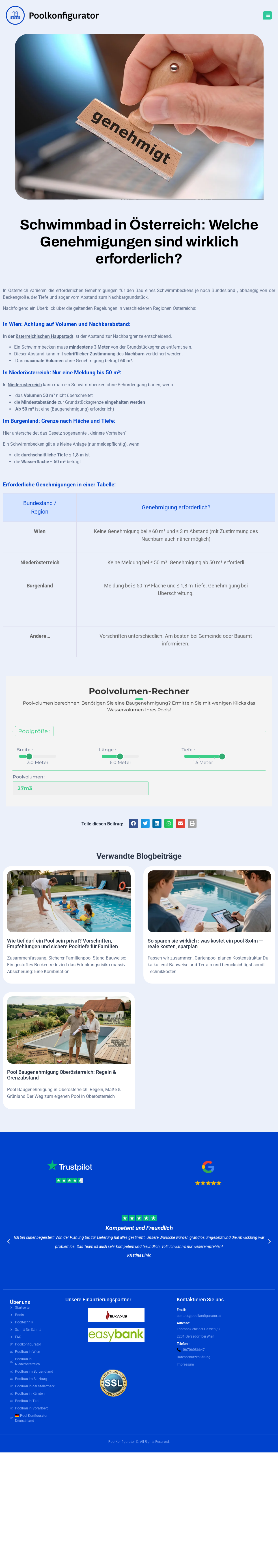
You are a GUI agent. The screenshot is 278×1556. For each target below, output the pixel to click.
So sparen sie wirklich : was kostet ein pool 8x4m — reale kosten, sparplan (205, 943)
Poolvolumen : (29, 777)
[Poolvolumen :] (76, 788)
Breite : (24, 749)
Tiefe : (188, 749)
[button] (133, 823)
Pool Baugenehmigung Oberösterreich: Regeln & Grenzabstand (61, 1075)
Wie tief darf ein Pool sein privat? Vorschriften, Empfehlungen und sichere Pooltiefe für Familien (62, 943)
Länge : (107, 749)
